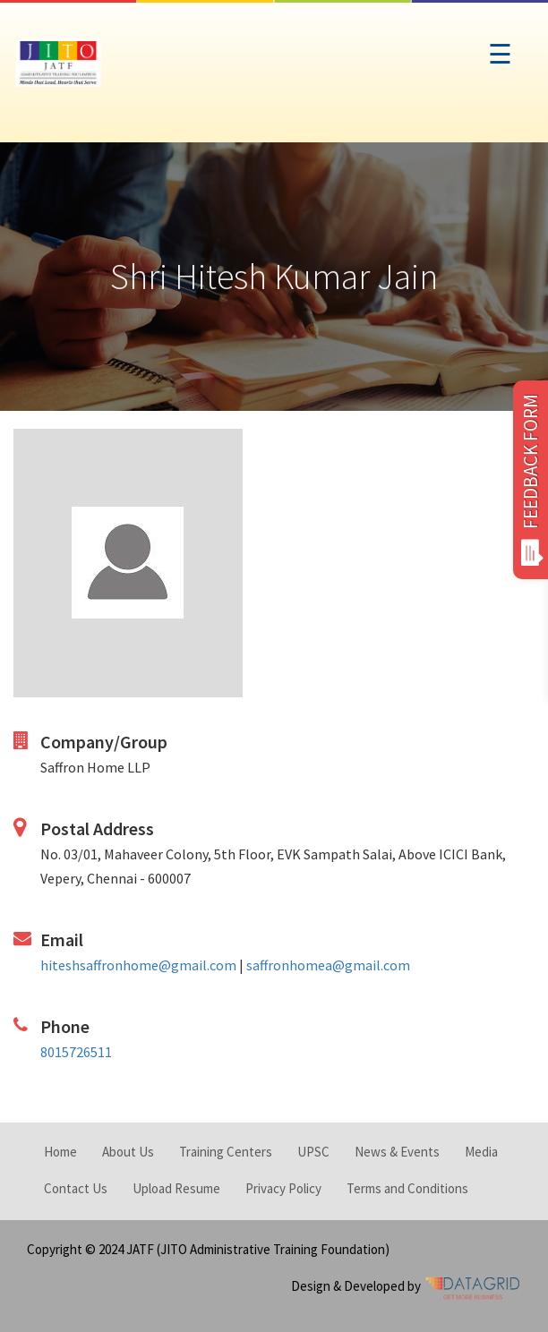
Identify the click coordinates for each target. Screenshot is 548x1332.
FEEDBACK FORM (530, 480)
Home (60, 1151)
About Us (128, 1151)
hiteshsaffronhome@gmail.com (138, 965)
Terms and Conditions (407, 1188)
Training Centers (225, 1151)
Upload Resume (176, 1188)
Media (481, 1151)
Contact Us (75, 1188)
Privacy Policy (283, 1188)
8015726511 (76, 1052)
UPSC (313, 1151)
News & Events (397, 1151)
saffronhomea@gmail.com (328, 965)
